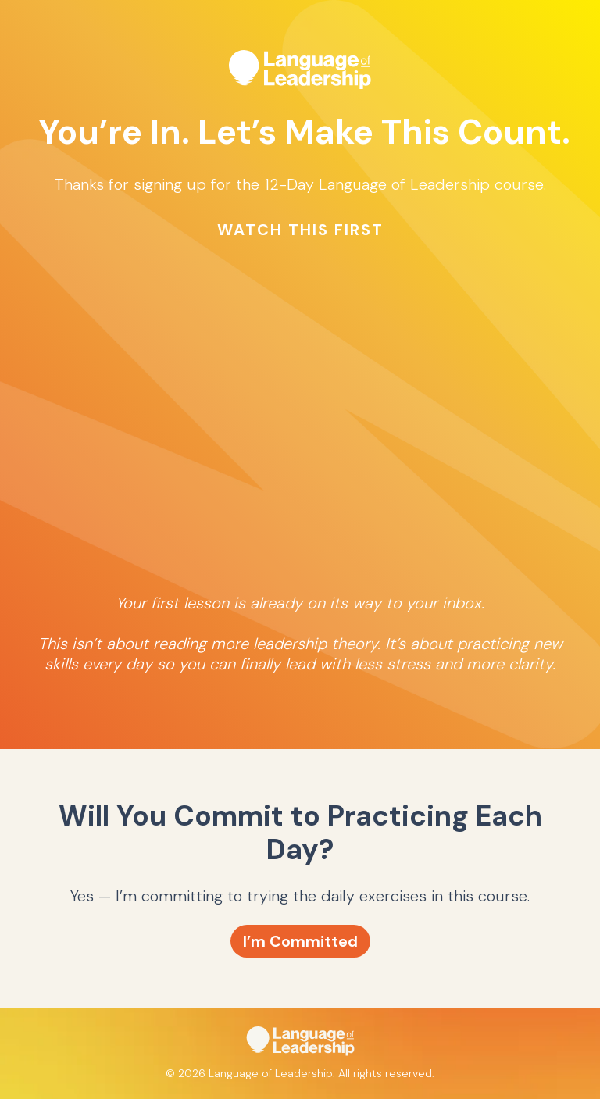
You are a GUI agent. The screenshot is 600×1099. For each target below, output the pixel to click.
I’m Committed (300, 941)
